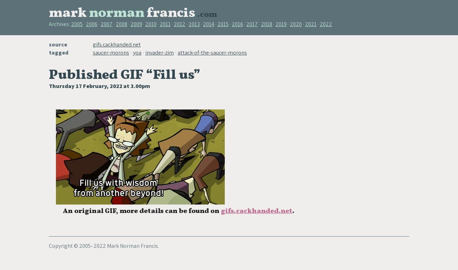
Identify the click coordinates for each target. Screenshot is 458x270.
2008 (121, 24)
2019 (281, 24)
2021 (311, 24)
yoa (137, 52)
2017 (252, 24)
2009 (136, 24)
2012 (179, 24)
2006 (91, 24)
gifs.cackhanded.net (117, 44)
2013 (194, 24)
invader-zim (159, 52)
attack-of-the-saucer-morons (212, 52)
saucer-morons (111, 52)
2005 (77, 24)
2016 (237, 24)
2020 (296, 24)
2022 (326, 24)
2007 (107, 24)
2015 (223, 24)
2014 (208, 24)
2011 (165, 24)
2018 (266, 24)
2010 (151, 24)
